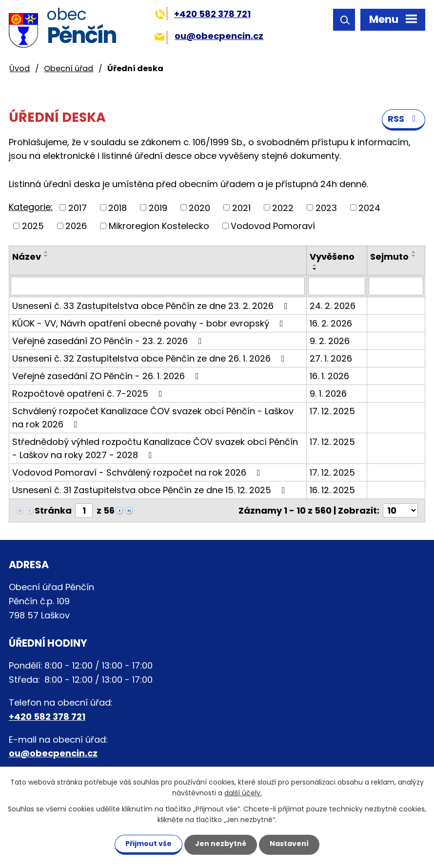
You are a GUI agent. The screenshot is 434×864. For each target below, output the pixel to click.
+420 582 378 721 (203, 14)
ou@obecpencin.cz (209, 36)
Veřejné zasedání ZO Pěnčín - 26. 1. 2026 (107, 376)
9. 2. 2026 (330, 341)
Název (26, 256)
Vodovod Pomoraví (273, 226)
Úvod (19, 68)
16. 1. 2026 (329, 376)
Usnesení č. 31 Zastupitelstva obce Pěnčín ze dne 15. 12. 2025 (150, 490)
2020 (199, 207)
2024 (369, 207)
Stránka (53, 510)
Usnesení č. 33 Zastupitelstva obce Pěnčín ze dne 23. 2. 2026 (152, 306)
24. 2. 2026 (332, 306)
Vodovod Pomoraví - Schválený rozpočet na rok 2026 (138, 472)
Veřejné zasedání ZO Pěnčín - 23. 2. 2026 (109, 341)
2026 (76, 226)
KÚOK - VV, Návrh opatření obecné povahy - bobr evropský (149, 323)
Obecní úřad (68, 68)
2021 (241, 207)
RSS (404, 119)
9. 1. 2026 (328, 393)
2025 (33, 226)
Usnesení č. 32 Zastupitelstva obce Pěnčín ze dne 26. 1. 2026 (150, 358)
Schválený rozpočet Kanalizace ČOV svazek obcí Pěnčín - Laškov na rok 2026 (153, 417)
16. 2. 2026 (331, 323)
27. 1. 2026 (331, 358)
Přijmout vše (148, 843)
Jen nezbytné (220, 843)
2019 (158, 207)
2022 (283, 207)
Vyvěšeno (332, 256)
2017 (77, 207)
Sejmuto (389, 256)
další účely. (243, 793)
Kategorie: (31, 207)
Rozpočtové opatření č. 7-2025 (89, 393)
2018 (117, 207)
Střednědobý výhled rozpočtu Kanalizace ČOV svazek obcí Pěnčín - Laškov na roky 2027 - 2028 (155, 448)
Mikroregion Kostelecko (159, 226)
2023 (326, 207)
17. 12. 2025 (332, 411)
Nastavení (289, 843)
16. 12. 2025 (332, 490)
